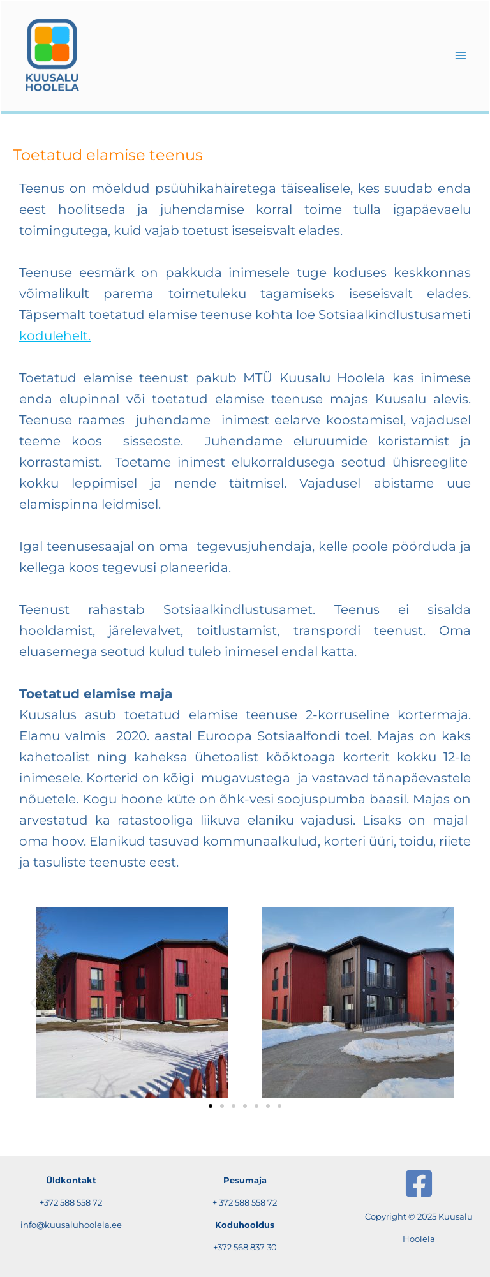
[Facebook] (419, 1184)
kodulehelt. (55, 335)
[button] (33, 1002)
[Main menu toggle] (461, 55)
